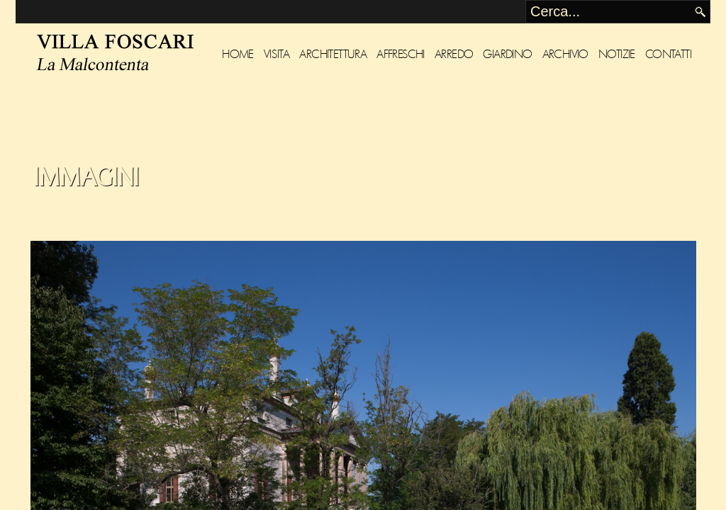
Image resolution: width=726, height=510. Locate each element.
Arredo (454, 54)
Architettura (333, 54)
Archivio (565, 54)
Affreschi (400, 54)
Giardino (507, 54)
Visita (276, 54)
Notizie (616, 54)
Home (238, 54)
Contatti (668, 54)
